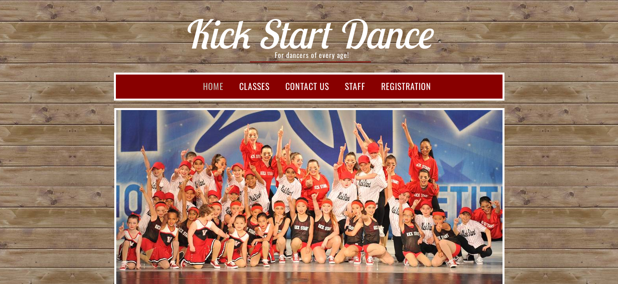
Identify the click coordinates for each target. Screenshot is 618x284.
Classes (254, 86)
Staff (355, 86)
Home (213, 86)
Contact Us (307, 86)
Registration (406, 86)
